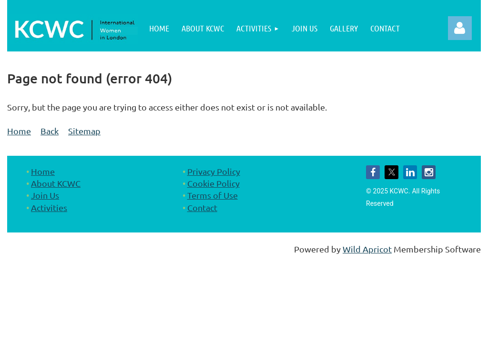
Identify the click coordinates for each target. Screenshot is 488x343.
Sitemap (84, 131)
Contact (202, 207)
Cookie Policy (213, 183)
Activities (49, 207)
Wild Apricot (367, 249)
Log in (460, 28)
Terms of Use (212, 195)
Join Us (45, 195)
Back (50, 131)
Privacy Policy (213, 171)
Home (19, 131)
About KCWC (56, 183)
